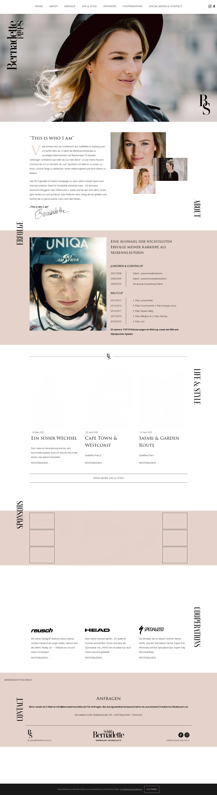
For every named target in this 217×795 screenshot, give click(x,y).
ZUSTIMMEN (151, 789)
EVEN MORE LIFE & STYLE (108, 468)
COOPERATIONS (132, 6)
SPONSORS (109, 6)
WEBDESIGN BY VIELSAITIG (177, 762)
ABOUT (53, 6)
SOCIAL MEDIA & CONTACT (165, 6)
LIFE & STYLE (89, 6)
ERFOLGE (69, 6)
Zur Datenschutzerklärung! (131, 789)
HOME (39, 6)
